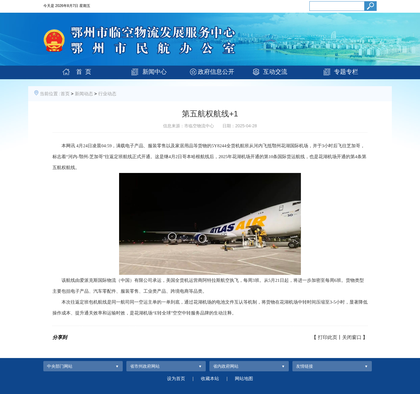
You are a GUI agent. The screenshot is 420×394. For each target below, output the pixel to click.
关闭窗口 (352, 337)
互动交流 (275, 71)
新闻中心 (154, 71)
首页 (65, 93)
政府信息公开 (216, 71)
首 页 (83, 71)
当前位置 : (50, 93)
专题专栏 (346, 71)
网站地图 (244, 378)
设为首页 (176, 378)
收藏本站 (210, 378)
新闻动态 (84, 93)
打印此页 (327, 337)
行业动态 (107, 93)
